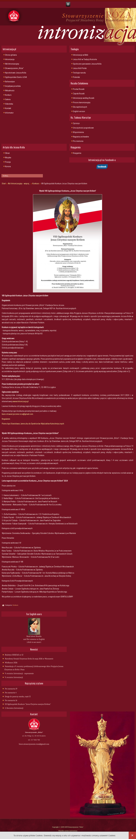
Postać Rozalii (78, 89)
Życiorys (76, 123)
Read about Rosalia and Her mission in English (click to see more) (34, 639)
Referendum (10, 82)
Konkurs (8, 95)
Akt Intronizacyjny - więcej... (19, 183)
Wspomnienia (78, 132)
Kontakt (8, 108)
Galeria (8, 99)
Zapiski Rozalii (79, 93)
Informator (9, 113)
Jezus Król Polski (80, 68)
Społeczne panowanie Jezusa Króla (87, 64)
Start (4, 183)
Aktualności (9, 90)
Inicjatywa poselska (13, 86)
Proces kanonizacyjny (81, 102)
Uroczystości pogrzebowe (83, 128)
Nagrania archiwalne (81, 137)
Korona (8, 166)
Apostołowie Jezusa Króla (15, 73)
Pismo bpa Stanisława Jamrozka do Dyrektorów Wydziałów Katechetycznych (33, 423)
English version (79, 111)
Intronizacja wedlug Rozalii (83, 98)
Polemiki (76, 77)
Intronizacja (9, 59)
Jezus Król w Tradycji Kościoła (85, 59)
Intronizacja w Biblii (80, 55)
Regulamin (6, 419)
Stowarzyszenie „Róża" (14, 68)
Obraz (7, 153)
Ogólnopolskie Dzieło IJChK (16, 77)
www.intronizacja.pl (20, 401)
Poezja (8, 162)
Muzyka (8, 157)
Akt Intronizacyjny (12, 64)
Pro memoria (78, 141)
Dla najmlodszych (80, 107)
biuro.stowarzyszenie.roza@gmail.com (17, 414)
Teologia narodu (79, 73)
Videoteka (9, 104)
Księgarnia (77, 153)
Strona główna (11, 55)
